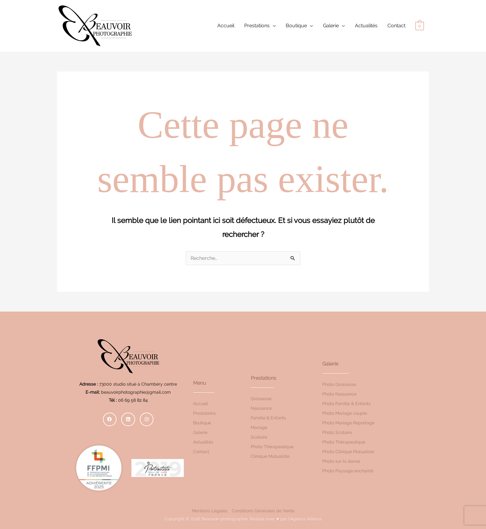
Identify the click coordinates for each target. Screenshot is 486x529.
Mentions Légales (210, 510)
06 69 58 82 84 (133, 400)
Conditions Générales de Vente (263, 510)
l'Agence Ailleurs (305, 518)
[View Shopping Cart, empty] (419, 26)
